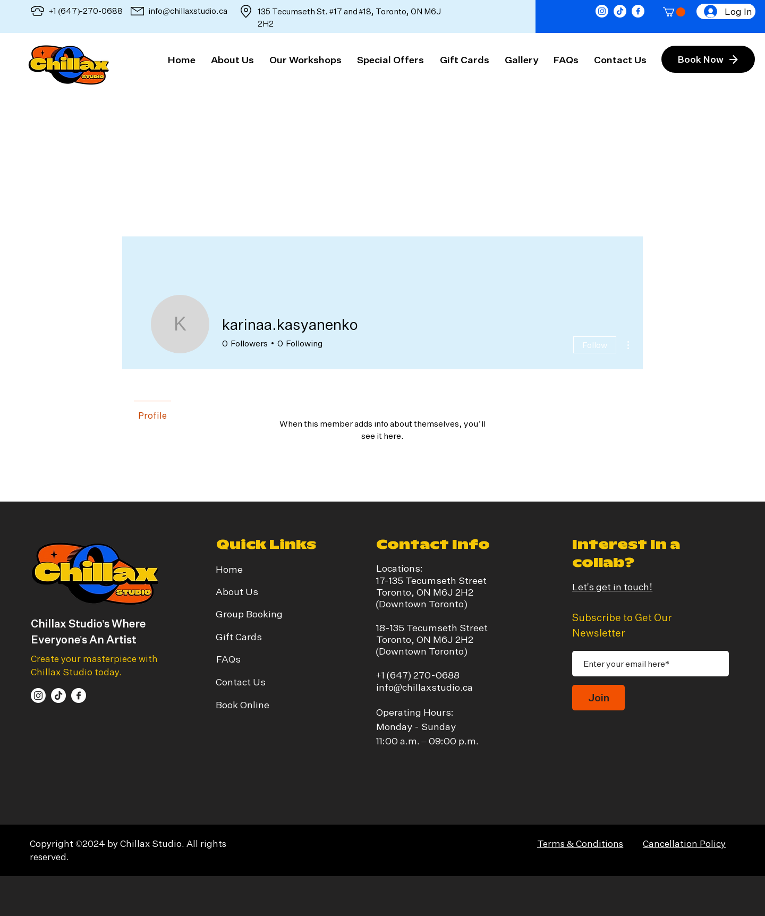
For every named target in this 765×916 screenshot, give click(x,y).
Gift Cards (239, 636)
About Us (237, 591)
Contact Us (241, 682)
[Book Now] (708, 59)
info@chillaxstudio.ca (188, 11)
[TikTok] (620, 11)
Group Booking (249, 614)
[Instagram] (602, 11)
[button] (674, 11)
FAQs (228, 659)
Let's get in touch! (612, 586)
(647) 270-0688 (423, 675)
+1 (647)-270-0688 (86, 11)
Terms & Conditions (580, 843)
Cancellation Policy (684, 843)
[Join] (598, 697)
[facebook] (638, 11)
